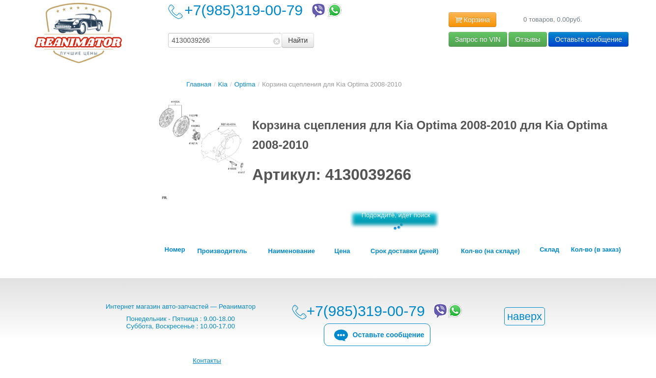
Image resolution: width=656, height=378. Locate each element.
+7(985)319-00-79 (263, 10)
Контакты (207, 360)
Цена (342, 251)
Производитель (222, 251)
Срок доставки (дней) (404, 251)
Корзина (472, 20)
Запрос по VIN (478, 39)
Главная (198, 84)
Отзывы (527, 39)
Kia (223, 84)
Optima (245, 84)
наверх (524, 316)
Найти (298, 40)
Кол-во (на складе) (490, 251)
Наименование (291, 251)
